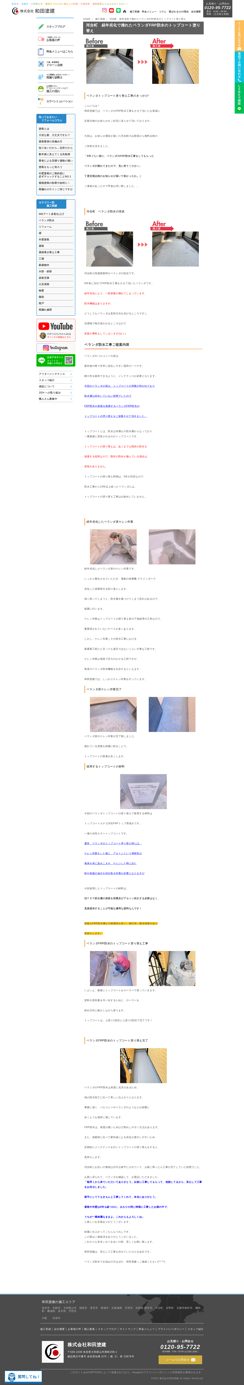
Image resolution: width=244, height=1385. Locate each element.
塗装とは (44, 128)
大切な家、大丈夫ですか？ (54, 135)
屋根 (41, 246)
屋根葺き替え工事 (49, 252)
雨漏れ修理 (45, 309)
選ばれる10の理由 (179, 11)
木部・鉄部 (45, 271)
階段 (41, 297)
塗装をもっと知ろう (50, 167)
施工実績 (135, 11)
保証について (47, 386)
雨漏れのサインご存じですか (56, 189)
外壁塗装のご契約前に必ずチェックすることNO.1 (55, 175)
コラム (162, 11)
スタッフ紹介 (47, 380)
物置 (41, 290)
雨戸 (41, 303)
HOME (87, 19)
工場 (41, 258)
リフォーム (45, 226)
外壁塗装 (44, 239)
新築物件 (44, 265)
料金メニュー (149, 11)
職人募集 (89, 1329)
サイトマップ (128, 1329)
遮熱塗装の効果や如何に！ (54, 183)
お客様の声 (74, 1329)
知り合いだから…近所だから (56, 148)
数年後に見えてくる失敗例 (54, 154)
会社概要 (196, 11)
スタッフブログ (107, 1329)
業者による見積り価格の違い (56, 160)
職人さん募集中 (48, 399)
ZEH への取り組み (50, 392)
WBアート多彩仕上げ (51, 214)
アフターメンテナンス (52, 374)
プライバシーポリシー (171, 1329)
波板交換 (44, 278)
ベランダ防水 (46, 220)
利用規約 (177, 1372)
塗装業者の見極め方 (50, 141)
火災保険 (44, 284)
